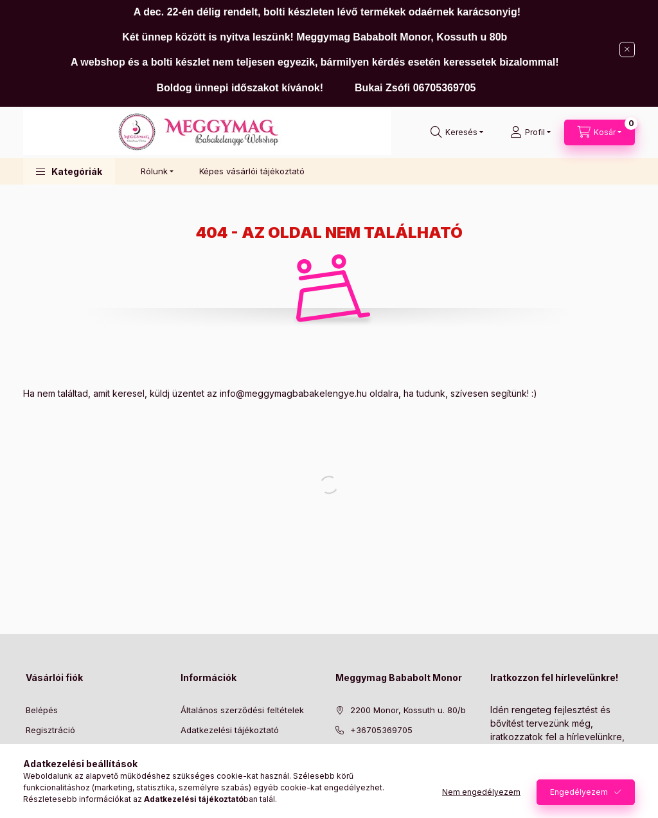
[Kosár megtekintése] (599, 132)
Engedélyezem (579, 792)
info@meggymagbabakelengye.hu (293, 393)
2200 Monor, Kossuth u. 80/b (408, 710)
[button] (69, 171)
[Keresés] (457, 132)
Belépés (42, 710)
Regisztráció (50, 730)
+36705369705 (381, 730)
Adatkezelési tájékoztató (230, 730)
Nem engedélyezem (481, 792)
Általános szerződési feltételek (242, 710)
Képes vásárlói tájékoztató (252, 171)
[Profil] (530, 132)
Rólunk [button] (154, 171)
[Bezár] (627, 49)
